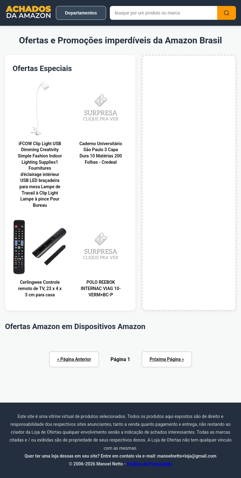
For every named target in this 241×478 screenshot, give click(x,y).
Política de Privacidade (149, 463)
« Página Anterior (74, 359)
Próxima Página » (167, 359)
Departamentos (81, 12)
